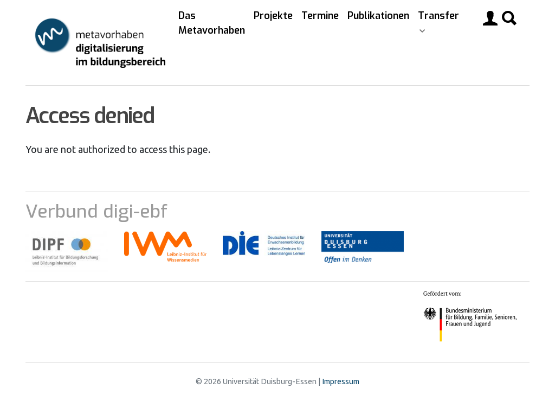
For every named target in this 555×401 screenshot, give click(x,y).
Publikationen (378, 15)
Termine (320, 15)
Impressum (340, 381)
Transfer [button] (438, 15)
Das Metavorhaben (211, 23)
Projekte (273, 15)
